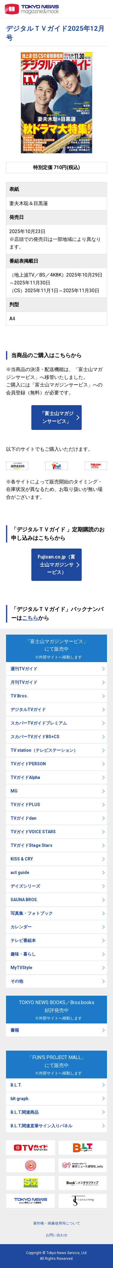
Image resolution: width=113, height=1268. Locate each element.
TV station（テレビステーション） (44, 750)
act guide (20, 872)
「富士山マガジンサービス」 (57, 417)
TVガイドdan (23, 818)
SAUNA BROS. (25, 899)
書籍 (15, 1030)
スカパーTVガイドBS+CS (35, 736)
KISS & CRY (22, 859)
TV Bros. (19, 695)
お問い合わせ (56, 1235)
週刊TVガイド (24, 668)
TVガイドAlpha (25, 777)
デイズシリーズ (25, 886)
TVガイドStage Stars (31, 845)
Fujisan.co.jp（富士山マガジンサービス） (56, 564)
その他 (17, 981)
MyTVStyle (21, 967)
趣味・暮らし (23, 954)
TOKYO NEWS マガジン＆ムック (32, 9)
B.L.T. (16, 1085)
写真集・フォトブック (32, 913)
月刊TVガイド (24, 682)
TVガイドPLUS (25, 804)
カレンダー (21, 926)
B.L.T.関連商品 (25, 1112)
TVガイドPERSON (28, 763)
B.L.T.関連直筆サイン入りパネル (41, 1125)
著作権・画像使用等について (56, 1223)
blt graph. (20, 1098)
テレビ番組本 (23, 940)
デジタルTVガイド (28, 709)
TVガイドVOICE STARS (33, 831)
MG (14, 791)
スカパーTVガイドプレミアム (39, 723)
